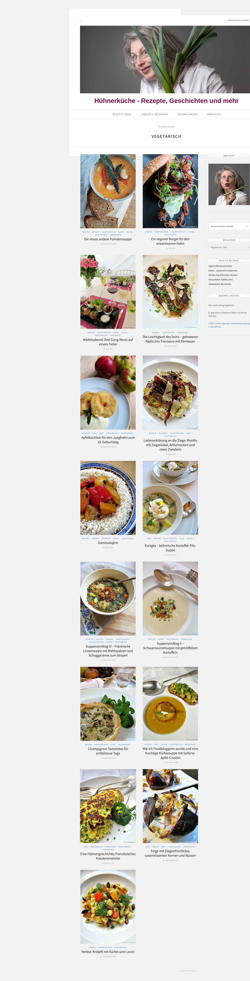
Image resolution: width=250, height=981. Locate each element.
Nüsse (156, 847)
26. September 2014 (108, 446)
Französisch (97, 847)
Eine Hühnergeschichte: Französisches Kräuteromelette (108, 856)
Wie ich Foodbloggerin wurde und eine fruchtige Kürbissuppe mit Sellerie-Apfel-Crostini (170, 753)
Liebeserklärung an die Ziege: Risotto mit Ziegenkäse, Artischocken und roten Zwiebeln (170, 445)
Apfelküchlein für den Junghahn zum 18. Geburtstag (108, 439)
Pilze (181, 538)
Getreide (163, 433)
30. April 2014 (170, 454)
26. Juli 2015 (108, 349)
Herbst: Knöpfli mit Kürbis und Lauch (108, 951)
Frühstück (110, 847)
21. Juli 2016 (170, 248)
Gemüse (95, 232)
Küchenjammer (188, 114)
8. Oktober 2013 (108, 863)
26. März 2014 (108, 547)
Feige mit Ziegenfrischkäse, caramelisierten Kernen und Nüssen (170, 853)
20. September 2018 (108, 244)
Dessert (86, 433)
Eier (95, 433)
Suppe (121, 232)
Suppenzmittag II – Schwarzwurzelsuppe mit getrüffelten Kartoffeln (170, 648)
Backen (88, 744)
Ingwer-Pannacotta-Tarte (220, 266)
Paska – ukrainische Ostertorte (222, 270)
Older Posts (187, 971)
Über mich (213, 114)
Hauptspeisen (108, 232)
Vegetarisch (101, 235)
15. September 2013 (170, 860)
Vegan (129, 232)
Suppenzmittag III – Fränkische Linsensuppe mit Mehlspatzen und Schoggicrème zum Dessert (108, 650)
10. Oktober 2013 (170, 762)
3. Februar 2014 (170, 555)
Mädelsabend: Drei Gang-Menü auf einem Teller (108, 341)
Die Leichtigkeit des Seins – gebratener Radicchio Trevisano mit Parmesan (170, 338)
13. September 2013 (108, 956)
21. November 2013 (108, 660)
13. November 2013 (108, 758)
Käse (188, 433)
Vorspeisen (115, 235)
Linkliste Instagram (154, 114)
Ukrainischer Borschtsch (219, 284)
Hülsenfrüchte (178, 232)
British (85, 232)
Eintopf (85, 538)
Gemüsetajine (108, 542)
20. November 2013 (170, 657)
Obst (101, 433)
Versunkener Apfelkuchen (220, 279)
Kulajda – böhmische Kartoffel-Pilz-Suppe (170, 547)
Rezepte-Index (122, 114)
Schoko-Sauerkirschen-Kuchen (222, 275)
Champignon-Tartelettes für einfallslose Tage (108, 750)
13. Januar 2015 (170, 346)
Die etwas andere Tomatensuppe (108, 239)
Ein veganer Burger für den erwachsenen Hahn (170, 241)
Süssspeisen (112, 433)
